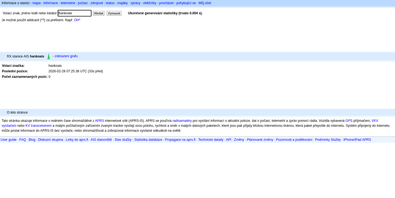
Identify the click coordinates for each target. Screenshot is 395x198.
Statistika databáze (148, 140)
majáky (122, 3)
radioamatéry (182, 121)
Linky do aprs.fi (77, 140)
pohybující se (186, 3)
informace (50, 3)
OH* (77, 20)
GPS (348, 121)
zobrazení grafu (66, 56)
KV (28, 126)
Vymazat (114, 13)
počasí (83, 3)
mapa (36, 3)
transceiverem (41, 126)
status (110, 3)
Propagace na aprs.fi (180, 140)
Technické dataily (210, 140)
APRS (99, 121)
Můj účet (205, 3)
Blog (32, 140)
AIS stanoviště (101, 140)
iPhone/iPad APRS (357, 140)
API (228, 140)
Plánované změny (260, 140)
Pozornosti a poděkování (294, 140)
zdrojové (96, 3)
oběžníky (149, 3)
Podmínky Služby (328, 140)
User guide (9, 140)
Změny (239, 140)
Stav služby (123, 140)
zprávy (135, 3)
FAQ (22, 140)
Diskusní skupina (50, 140)
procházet (166, 3)
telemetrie (68, 3)
